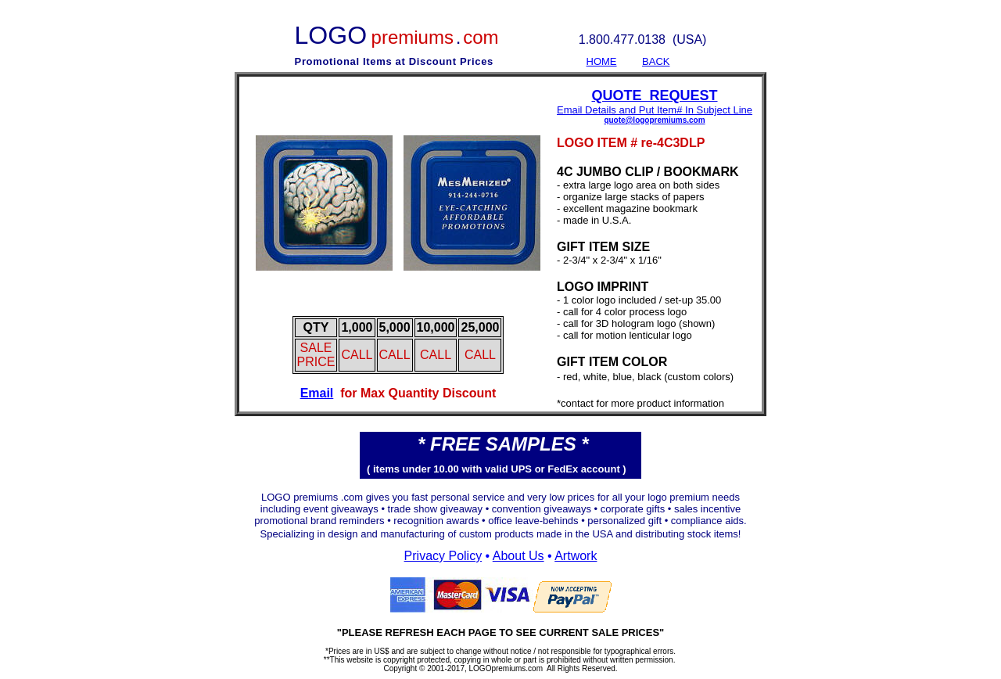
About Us (518, 555)
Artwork (575, 555)
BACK (655, 61)
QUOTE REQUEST (655, 95)
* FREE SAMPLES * (503, 443)
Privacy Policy (443, 555)
